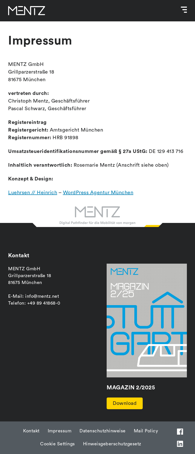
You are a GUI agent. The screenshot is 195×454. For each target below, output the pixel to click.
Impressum (60, 431)
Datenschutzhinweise (102, 431)
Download (125, 403)
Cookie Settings (57, 444)
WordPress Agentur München (98, 192)
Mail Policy (146, 431)
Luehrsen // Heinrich (32, 192)
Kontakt (31, 431)
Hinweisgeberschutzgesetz (112, 444)
